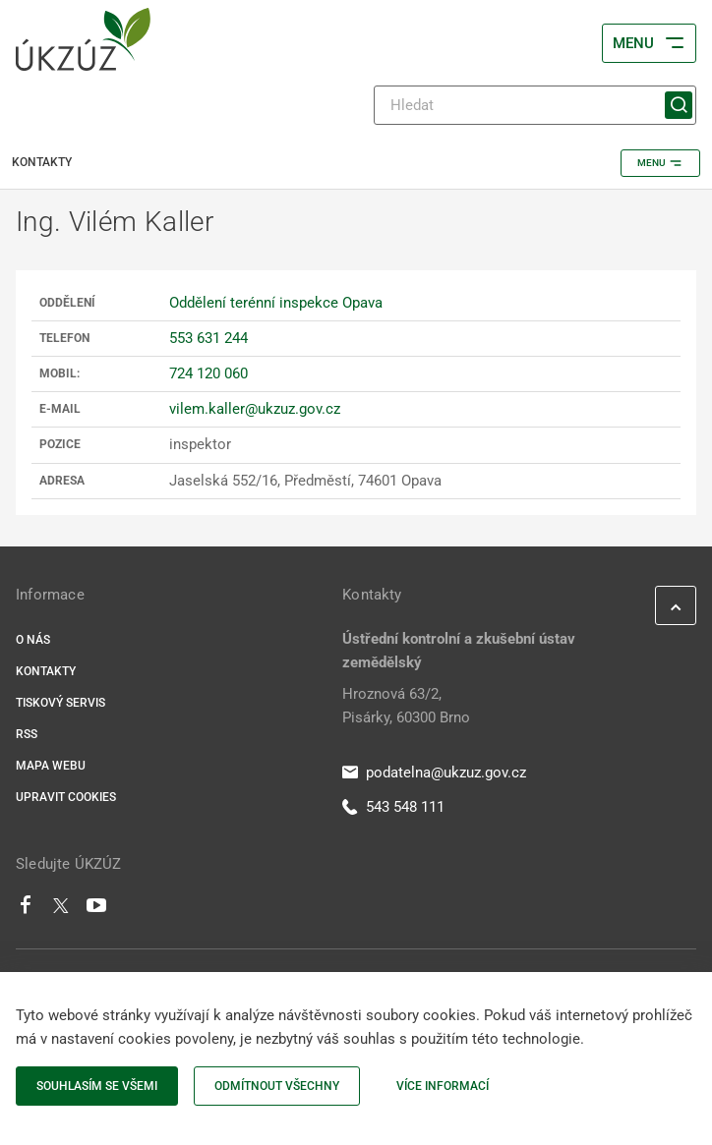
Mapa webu (51, 766)
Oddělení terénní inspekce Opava (276, 303)
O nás (33, 640)
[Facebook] (25, 910)
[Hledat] (535, 105)
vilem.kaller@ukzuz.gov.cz (254, 409)
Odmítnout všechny (276, 1086)
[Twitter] (61, 910)
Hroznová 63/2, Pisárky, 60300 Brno (406, 705)
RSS (26, 734)
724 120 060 (208, 373)
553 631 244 (208, 338)
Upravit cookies (66, 797)
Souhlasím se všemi (96, 1086)
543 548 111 (393, 807)
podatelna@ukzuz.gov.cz (434, 772)
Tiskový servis (60, 703)
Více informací (442, 1086)
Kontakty (46, 671)
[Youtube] (97, 910)
